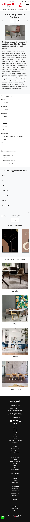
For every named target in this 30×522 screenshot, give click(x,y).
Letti (15, 476)
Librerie (15, 459)
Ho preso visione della (12, 215)
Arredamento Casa (12, 9)
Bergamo (5, 136)
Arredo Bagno (15, 469)
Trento (4, 139)
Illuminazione (15, 488)
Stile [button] (2, 120)
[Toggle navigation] (27, 5)
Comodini (15, 478)
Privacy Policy (17, 215)
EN (10, 1)
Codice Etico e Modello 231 (15, 440)
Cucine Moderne (15, 450)
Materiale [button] (4, 113)
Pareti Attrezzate (15, 461)
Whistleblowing (15, 442)
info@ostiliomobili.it (17, 415)
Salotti (15, 465)
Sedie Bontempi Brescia (8, 155)
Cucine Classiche (15, 452)
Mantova (21, 136)
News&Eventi (15, 434)
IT (7, 1)
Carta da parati (15, 493)
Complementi (15, 495)
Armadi (15, 480)
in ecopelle (5, 116)
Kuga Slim (24, 9)
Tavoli (15, 467)
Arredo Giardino (15, 508)
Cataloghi (15, 432)
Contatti (15, 438)
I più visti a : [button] (4, 133)
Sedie (19, 9)
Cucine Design (15, 448)
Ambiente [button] (4, 106)
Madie (15, 463)
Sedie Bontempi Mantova (9, 160)
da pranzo (5, 109)
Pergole (15, 510)
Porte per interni (15, 490)
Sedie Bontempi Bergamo (9, 163)
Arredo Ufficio (15, 502)
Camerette (15, 482)
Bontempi (5, 102)
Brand (15, 430)
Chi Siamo (15, 426)
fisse (4, 129)
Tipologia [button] (4, 126)
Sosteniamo (15, 436)
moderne (5, 123)
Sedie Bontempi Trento (8, 157)
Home (4, 9)
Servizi (15, 428)
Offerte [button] (3, 143)
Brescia (13, 136)
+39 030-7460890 (16, 413)
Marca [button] (3, 99)
